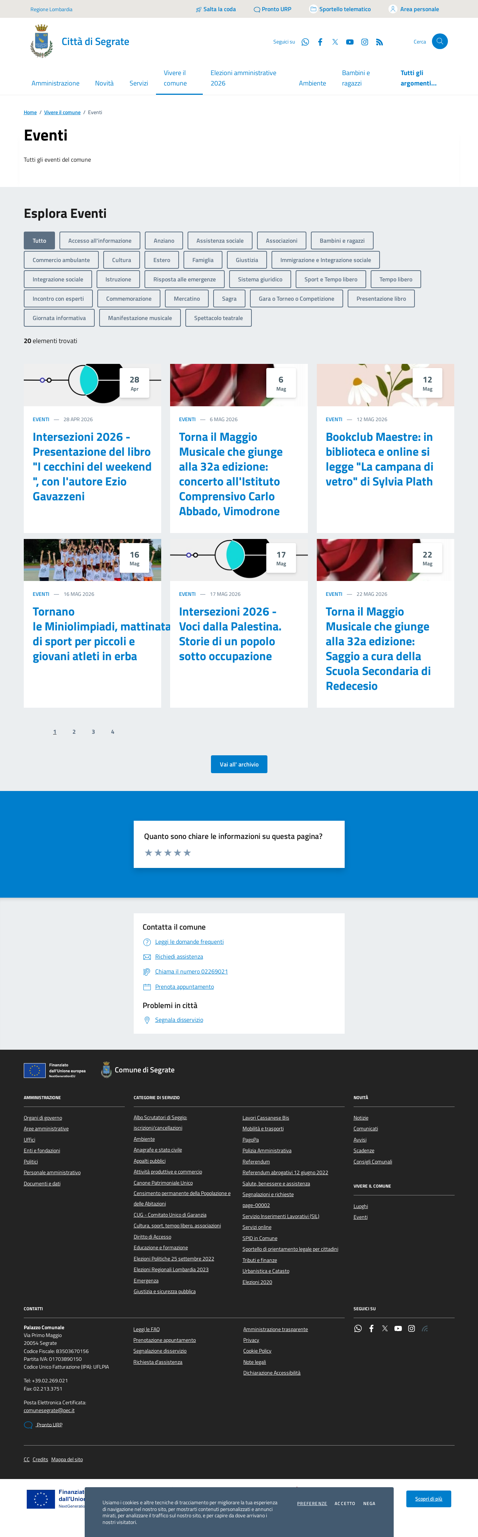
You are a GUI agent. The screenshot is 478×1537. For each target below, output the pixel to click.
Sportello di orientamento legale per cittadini (290, 1249)
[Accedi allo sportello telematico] (340, 9)
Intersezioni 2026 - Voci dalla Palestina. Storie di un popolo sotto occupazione (230, 633)
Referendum (256, 1161)
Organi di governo (43, 1118)
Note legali (254, 1362)
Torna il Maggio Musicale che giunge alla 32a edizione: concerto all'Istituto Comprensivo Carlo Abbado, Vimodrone (231, 473)
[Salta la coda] (215, 9)
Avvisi (360, 1140)
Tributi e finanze (260, 1260)
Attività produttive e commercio (168, 1172)
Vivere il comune (62, 112)
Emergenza (146, 1280)
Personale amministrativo (52, 1172)
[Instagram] (361, 41)
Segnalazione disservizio (159, 1351)
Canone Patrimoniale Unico (163, 1183)
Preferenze (312, 1503)
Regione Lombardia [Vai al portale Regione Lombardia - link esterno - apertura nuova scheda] (51, 9)
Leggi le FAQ (146, 1329)
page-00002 (256, 1205)
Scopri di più (428, 1499)
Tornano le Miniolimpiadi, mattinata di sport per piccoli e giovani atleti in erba (102, 633)
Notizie (361, 1118)
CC (27, 1459)
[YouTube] (346, 41)
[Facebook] (317, 41)
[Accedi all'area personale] (414, 9)
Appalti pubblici (150, 1161)
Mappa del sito (67, 1459)
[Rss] (376, 41)
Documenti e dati (42, 1183)
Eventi (41, 419)
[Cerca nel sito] (440, 41)
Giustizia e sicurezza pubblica (165, 1291)
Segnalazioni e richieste (268, 1194)
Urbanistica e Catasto (266, 1271)
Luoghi (361, 1206)
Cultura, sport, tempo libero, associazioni (177, 1225)
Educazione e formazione (161, 1247)
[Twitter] (332, 41)
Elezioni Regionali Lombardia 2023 (171, 1269)
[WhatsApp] (302, 41)
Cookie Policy (257, 1351)
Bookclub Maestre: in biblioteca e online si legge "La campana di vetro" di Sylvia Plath (379, 458)
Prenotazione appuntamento (164, 1340)
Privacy (251, 1340)
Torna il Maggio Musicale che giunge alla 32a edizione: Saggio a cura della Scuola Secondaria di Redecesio (378, 648)
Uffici (29, 1140)
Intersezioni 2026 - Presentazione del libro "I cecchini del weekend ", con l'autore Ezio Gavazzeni (92, 466)
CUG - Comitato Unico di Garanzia (170, 1215)
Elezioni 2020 (257, 1282)
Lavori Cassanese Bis (266, 1118)
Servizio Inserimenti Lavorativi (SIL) (281, 1216)
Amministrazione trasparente (275, 1329)
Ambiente (312, 83)
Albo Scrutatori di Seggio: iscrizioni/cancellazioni (160, 1122)
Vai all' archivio (239, 764)
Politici (31, 1161)
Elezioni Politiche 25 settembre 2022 (174, 1259)
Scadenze (364, 1150)
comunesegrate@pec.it (49, 1410)
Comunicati (366, 1128)
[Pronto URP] (272, 9)
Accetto (345, 1503)
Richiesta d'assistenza (157, 1362)
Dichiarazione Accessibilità (271, 1373)
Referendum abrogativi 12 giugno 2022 (285, 1172)
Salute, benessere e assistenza (276, 1183)
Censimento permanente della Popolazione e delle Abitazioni (182, 1198)
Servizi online (257, 1227)
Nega (369, 1503)
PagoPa (251, 1140)
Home (30, 112)
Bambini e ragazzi (356, 78)
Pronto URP (43, 1425)
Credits (40, 1459)
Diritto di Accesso (152, 1237)
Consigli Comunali (373, 1161)
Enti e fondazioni (42, 1150)
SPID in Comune (260, 1238)
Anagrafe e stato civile (158, 1150)
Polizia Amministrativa (267, 1150)
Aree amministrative (46, 1128)
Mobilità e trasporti (263, 1128)
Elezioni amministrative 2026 (243, 78)
